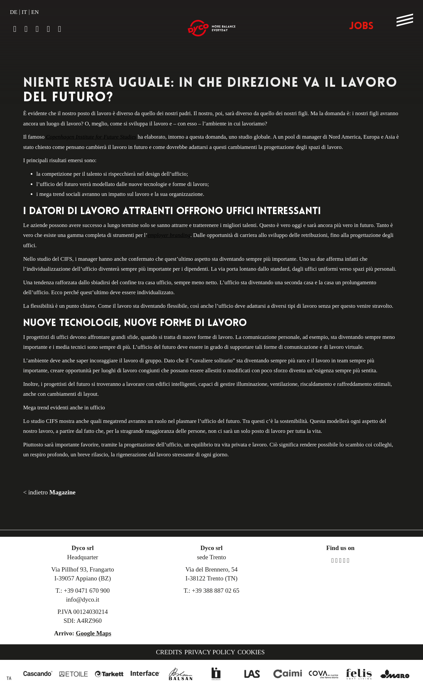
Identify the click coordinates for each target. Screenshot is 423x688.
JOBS (361, 27)
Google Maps (93, 633)
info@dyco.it (82, 599)
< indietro (49, 492)
